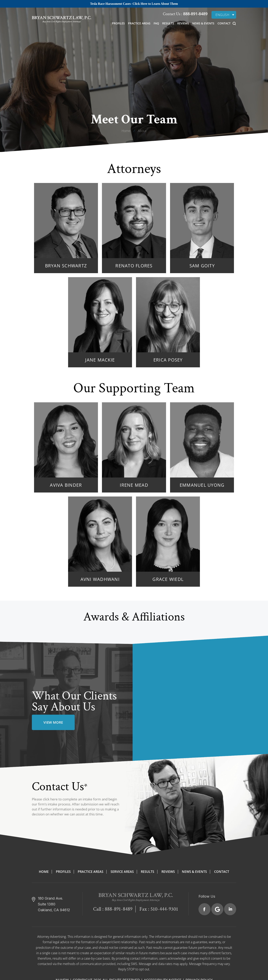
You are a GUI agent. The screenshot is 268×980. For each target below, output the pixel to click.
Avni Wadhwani (100, 579)
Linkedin (230, 909)
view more (53, 722)
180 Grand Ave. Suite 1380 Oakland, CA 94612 (54, 904)
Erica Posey (168, 360)
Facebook (204, 909)
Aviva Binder (66, 485)
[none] (224, 15)
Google (217, 909)
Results (168, 23)
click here (50, 799)
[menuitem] (224, 15)
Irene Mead (134, 485)
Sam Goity (202, 266)
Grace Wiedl (167, 579)
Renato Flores (133, 266)
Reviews (183, 23)
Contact (224, 23)
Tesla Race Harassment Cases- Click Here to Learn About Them (134, 3)
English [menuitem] (222, 15)
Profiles (118, 23)
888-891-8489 (195, 13)
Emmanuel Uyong (202, 485)
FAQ (156, 23)
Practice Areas (139, 23)
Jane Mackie (100, 360)
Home (44, 871)
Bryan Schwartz (66, 266)
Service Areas (122, 871)
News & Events (203, 23)
